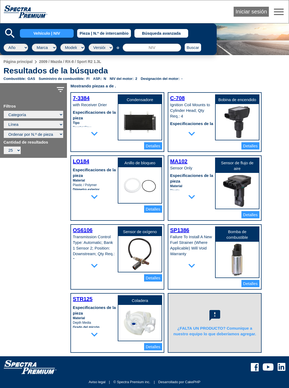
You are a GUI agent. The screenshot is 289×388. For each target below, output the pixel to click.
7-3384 (81, 98)
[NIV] (152, 48)
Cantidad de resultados (25, 142)
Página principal (18, 61)
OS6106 (82, 230)
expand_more (94, 133)
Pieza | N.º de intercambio (104, 33)
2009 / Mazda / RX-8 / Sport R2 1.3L (70, 61)
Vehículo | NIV (46, 33)
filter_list (60, 89)
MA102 (178, 161)
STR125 (82, 299)
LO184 (81, 161)
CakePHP (192, 382)
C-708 (177, 98)
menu (278, 11)
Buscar (193, 47)
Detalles (153, 146)
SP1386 (179, 230)
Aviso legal (97, 382)
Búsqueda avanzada (161, 33)
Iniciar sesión (251, 12)
